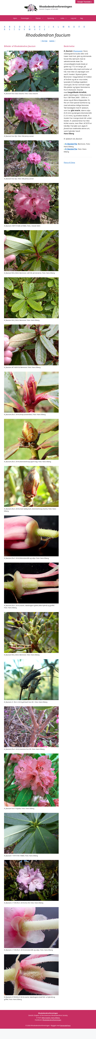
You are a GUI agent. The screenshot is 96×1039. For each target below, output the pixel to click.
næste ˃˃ (52, 41)
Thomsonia (77, 51)
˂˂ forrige (43, 41)
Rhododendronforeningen (55, 6)
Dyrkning (53, 18)
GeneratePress (65, 1025)
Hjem (15, 18)
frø (71, 144)
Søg (81, 18)
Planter (40, 18)
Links (65, 18)
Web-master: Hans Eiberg (51, 1018)
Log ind (73, 18)
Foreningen (27, 18)
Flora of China (69, 162)
